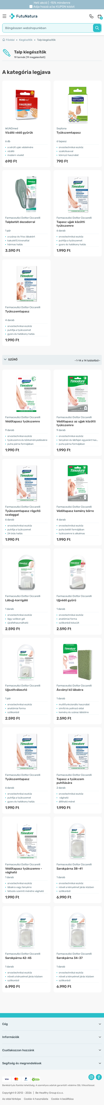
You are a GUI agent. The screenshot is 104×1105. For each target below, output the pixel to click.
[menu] (5, 16)
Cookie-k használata (36, 1099)
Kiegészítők (25, 39)
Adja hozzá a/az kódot (54, 6)
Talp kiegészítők (46, 39)
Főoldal (8, 39)
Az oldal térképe (11, 1099)
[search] (52, 28)
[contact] (91, 16)
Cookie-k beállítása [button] (62, 1099)
